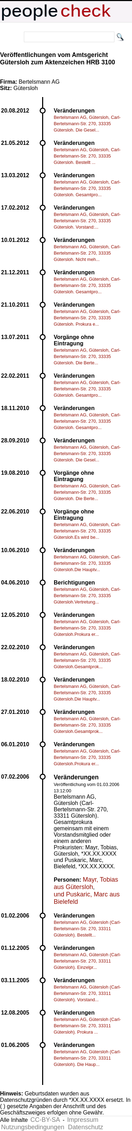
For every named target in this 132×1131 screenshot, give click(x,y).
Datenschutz (85, 1127)
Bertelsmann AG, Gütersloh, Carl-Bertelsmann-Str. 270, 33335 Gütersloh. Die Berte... (87, 356)
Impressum (82, 1119)
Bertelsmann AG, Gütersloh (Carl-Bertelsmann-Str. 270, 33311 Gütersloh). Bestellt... (87, 929)
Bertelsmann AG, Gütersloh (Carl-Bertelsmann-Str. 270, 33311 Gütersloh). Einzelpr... (87, 961)
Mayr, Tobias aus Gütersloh (86, 883)
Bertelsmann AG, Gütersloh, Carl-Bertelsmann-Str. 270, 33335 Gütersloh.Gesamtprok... (87, 660)
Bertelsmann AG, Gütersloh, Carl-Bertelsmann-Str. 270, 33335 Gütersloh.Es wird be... (87, 531)
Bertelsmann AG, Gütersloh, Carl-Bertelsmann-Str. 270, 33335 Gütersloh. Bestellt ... (87, 156)
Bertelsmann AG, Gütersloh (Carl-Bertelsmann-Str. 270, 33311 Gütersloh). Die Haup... (87, 1058)
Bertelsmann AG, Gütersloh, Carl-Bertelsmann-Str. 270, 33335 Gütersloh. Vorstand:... (87, 221)
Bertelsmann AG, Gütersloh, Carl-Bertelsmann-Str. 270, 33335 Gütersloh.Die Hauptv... (87, 563)
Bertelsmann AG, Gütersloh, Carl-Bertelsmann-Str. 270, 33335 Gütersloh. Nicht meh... (87, 253)
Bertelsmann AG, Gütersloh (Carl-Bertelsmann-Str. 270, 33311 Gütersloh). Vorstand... (87, 993)
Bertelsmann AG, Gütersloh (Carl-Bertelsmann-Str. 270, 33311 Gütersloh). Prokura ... (87, 1026)
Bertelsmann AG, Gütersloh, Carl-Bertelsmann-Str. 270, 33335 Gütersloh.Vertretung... (87, 596)
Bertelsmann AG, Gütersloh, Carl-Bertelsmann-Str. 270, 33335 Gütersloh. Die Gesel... (87, 124)
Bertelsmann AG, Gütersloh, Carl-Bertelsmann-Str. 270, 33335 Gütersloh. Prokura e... (87, 318)
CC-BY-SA (45, 1119)
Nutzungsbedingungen (32, 1127)
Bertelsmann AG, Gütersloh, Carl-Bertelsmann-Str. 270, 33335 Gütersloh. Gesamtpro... (87, 188)
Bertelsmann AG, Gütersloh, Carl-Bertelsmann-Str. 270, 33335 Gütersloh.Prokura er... (87, 628)
